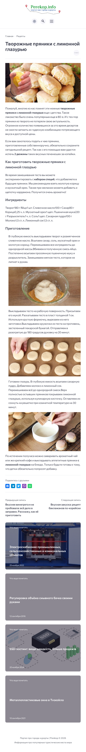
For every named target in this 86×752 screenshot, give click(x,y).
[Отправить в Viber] (24, 486)
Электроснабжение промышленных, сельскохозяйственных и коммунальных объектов (38, 550)
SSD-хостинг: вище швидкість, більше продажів (43, 649)
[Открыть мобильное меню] (52, 21)
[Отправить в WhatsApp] (30, 486)
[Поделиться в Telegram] (13, 486)
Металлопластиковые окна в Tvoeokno (37, 700)
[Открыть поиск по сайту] (43, 21)
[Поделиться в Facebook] (7, 486)
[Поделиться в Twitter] (18, 486)
